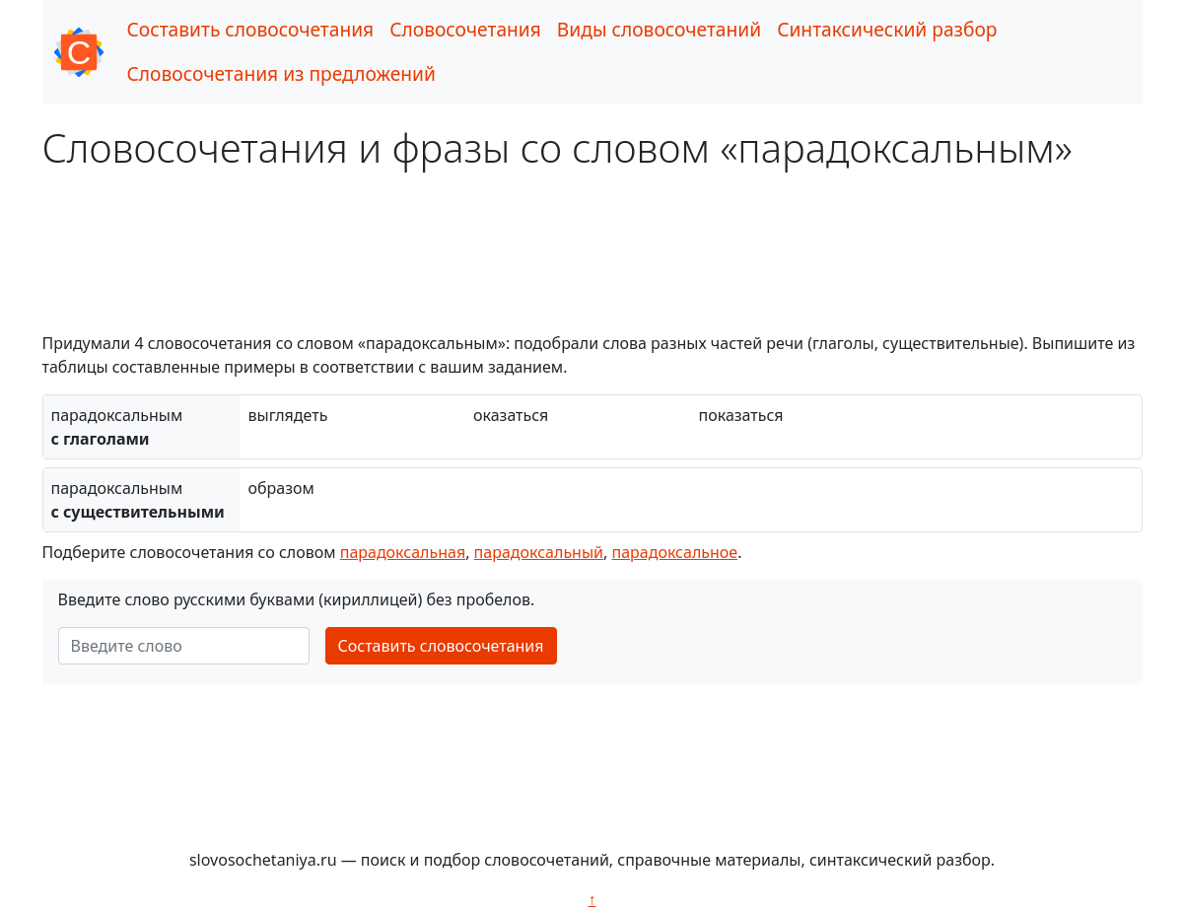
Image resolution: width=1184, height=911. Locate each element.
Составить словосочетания (251, 29)
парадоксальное (674, 552)
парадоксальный (538, 552)
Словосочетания (465, 29)
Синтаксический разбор (887, 29)
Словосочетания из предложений (281, 73)
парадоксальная (402, 552)
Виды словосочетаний (659, 29)
